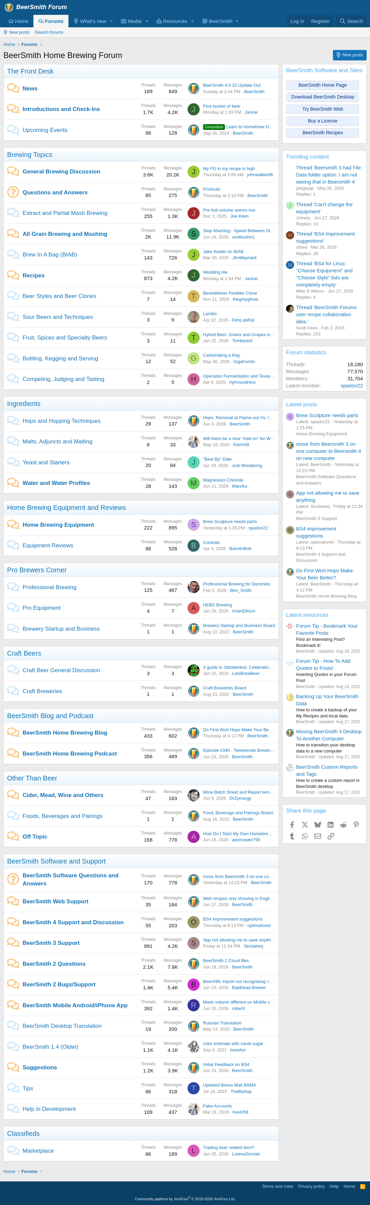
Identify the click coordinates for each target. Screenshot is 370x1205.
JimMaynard (244, 257)
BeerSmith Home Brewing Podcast (70, 753)
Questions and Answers (55, 192)
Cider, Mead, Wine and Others (63, 795)
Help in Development (49, 1109)
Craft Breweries (42, 691)
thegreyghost (245, 299)
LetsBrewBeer (246, 673)
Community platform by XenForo (185, 1199)
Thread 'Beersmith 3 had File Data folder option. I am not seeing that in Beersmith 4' (328, 175)
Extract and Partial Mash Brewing (65, 213)
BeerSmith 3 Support (51, 943)
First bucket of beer (221, 106)
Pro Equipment (41, 608)
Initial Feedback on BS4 (226, 1064)
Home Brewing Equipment (58, 525)
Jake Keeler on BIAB (223, 251)
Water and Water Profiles (56, 483)
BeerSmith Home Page (322, 85)
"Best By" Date (217, 459)
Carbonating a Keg (221, 355)
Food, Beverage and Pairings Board (238, 812)
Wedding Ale (215, 272)
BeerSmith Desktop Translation (62, 1026)
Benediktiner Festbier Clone (230, 293)
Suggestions (40, 1067)
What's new (90, 21)
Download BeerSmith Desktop (322, 97)
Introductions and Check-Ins (61, 109)
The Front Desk (30, 71)
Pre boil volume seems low (229, 210)
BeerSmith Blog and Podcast (50, 715)
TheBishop (241, 1091)
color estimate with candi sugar (233, 1043)
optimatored (259, 925)
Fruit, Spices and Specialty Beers (65, 337)
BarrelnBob (240, 548)
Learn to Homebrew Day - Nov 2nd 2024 (254, 126)
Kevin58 (241, 444)
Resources (171, 21)
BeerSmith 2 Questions (54, 964)
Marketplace (38, 1151)
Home (18, 21)
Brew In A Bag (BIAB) (50, 254)
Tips (28, 1088)
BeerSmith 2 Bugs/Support (59, 984)
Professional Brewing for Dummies (236, 583)
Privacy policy (311, 1186)
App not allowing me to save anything (239, 939)
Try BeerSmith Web (322, 109)
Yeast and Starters (46, 462)
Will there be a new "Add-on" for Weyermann (246, 438)
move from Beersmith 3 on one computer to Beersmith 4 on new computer (275, 876)
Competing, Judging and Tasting (64, 379)
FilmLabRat (243, 320)
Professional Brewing (50, 587)
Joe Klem (239, 216)
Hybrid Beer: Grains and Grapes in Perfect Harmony (254, 334)
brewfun (238, 1049)
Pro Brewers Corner (37, 570)
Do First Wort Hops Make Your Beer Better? (245, 729)
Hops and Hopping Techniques (62, 421)
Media (131, 21)
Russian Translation (222, 1022)
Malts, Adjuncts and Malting (57, 441)
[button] (111, 21)
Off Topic (35, 836)
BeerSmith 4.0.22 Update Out (232, 85)
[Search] (351, 21)
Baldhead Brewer (249, 987)
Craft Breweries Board (224, 687)
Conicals (211, 542)
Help (334, 1186)
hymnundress (242, 382)
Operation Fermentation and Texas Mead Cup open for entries (263, 376)
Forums (50, 21)
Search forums (49, 32)
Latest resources (307, 615)
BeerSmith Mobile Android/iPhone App (75, 1005)
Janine (251, 112)
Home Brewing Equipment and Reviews (66, 507)
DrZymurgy (240, 798)
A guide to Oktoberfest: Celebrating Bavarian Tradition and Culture (267, 667)
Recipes (34, 275)
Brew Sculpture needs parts (230, 521)
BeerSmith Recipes (323, 132)
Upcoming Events (45, 130)
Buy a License (323, 121)
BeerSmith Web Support (55, 901)
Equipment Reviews (48, 545)
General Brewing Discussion (62, 171)
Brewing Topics (29, 154)
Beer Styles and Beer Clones (59, 296)
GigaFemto (244, 361)
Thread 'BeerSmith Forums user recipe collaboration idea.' (326, 314)
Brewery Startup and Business (61, 629)
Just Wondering (247, 465)
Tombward (242, 340)
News (30, 88)
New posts (16, 32)
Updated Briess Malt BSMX (229, 1085)
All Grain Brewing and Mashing (65, 234)
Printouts (211, 189)
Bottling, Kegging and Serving (60, 358)
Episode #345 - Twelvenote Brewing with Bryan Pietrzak (257, 750)
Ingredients (23, 403)
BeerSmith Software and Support (56, 861)
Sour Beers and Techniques (58, 317)
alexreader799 (246, 839)
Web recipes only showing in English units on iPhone (254, 898)
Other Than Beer (32, 778)
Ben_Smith (241, 590)
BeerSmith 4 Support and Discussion (73, 922)
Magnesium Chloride (223, 480)
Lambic (210, 313)
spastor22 (258, 527)
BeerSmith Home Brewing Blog (65, 733)
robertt (238, 1008)
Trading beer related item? (228, 1147)
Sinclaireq (253, 946)
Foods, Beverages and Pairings (63, 816)
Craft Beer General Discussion (61, 670)
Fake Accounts (217, 1105)
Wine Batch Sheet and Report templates (242, 792)
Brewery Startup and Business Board (239, 625)
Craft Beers (24, 653)
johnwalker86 (260, 174)
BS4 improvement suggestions (232, 919)
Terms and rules (277, 1186)
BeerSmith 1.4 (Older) (50, 1047)
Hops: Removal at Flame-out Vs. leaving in (244, 417)
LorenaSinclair (246, 1153)
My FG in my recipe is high (229, 168)
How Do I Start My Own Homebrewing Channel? (250, 833)
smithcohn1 (243, 237)
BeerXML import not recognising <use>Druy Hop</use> (257, 981)
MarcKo (239, 486)
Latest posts (301, 404)
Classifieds (23, 1133)
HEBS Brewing (217, 604)
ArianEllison (243, 610)
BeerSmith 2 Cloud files (226, 960)
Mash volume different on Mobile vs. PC (242, 1002)
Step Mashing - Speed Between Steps (240, 230)
